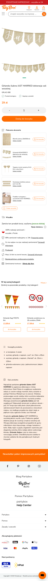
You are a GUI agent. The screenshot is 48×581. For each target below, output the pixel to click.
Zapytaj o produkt (27, 96)
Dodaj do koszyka (24, 118)
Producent (9, 250)
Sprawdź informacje (35, 254)
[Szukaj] (25, 14)
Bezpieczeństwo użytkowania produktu (19, 259)
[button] (29, 8)
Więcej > (44, 283)
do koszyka (12, 329)
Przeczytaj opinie (37, 238)
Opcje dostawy (37, 227)
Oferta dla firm (28, 264)
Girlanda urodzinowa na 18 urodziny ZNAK (36, 319)
